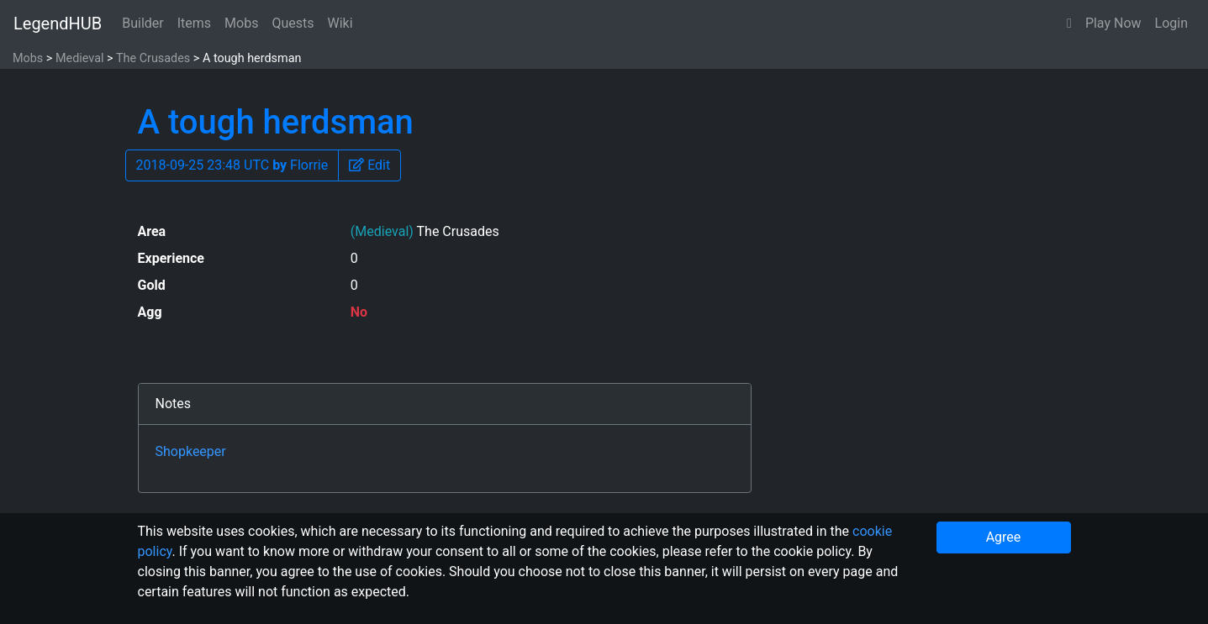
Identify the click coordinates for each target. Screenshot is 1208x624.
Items (194, 23)
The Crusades (153, 58)
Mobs (241, 23)
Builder (143, 23)
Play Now (1113, 23)
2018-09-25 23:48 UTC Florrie (232, 165)
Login (1171, 23)
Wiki (340, 23)
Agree (1003, 537)
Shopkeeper (191, 451)
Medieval (79, 58)
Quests (293, 23)
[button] (1069, 23)
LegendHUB (57, 23)
